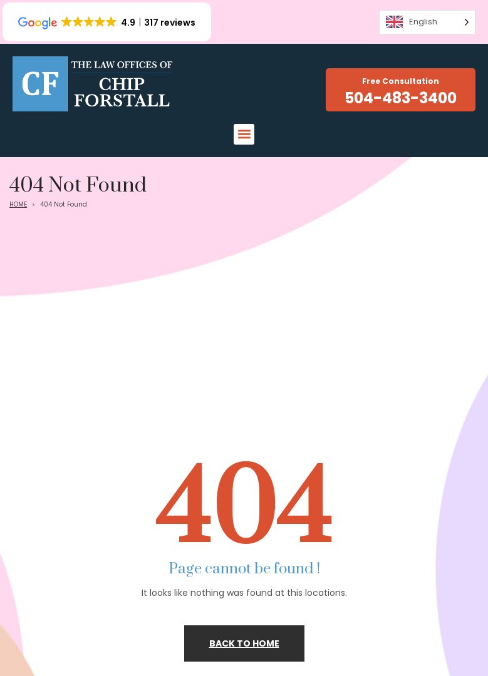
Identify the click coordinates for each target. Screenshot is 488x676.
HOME (18, 204)
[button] (244, 134)
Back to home (244, 643)
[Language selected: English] (427, 22)
